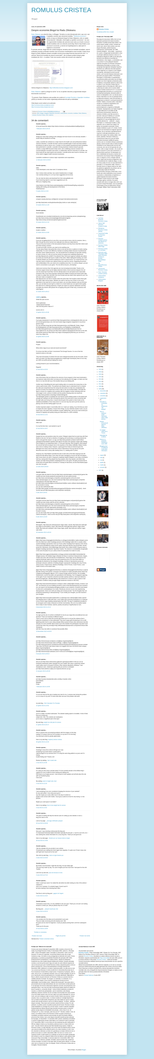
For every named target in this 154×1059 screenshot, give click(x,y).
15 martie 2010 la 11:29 (42, 205)
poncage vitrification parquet (55, 821)
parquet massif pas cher (51, 909)
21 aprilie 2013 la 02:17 (42, 724)
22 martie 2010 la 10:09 (42, 232)
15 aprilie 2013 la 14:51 (42, 705)
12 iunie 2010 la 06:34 (42, 466)
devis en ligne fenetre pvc (56, 855)
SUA (47, 115)
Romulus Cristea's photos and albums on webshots (102, 241)
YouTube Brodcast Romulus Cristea (103, 219)
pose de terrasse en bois (55, 872)
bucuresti (57, 113)
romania (34, 115)
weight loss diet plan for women (52, 722)
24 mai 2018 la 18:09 (42, 928)
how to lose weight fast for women (56, 805)
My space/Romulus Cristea (102, 265)
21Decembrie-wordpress (102, 276)
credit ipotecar (63, 113)
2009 (100, 386)
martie (102, 465)
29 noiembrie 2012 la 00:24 (43, 532)
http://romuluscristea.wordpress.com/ (42, 105)
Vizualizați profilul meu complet (105, 32)
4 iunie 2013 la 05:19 (42, 911)
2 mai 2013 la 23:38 (41, 762)
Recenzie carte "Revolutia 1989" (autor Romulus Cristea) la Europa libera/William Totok (103, 257)
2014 (100, 379)
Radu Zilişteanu (36, 34)
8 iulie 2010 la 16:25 (41, 517)
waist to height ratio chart (50, 781)
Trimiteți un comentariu (40, 932)
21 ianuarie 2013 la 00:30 (43, 671)
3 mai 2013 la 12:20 (41, 783)
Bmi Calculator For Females (52, 703)
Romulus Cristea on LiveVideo (103, 249)
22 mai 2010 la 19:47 (42, 428)
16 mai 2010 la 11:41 (42, 414)
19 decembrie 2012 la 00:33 (44, 631)
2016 (100, 374)
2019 (100, 369)
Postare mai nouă (37, 936)
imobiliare (75, 113)
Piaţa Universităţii (105, 958)
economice (82, 36)
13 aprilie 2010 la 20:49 (42, 312)
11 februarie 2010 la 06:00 (43, 160)
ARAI (38, 113)
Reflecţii (76, 36)
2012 (100, 384)
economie (70, 113)
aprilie (102, 462)
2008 (100, 389)
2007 (100, 470)
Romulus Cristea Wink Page (103, 245)
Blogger (84, 1049)
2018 (100, 372)
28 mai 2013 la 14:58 (42, 840)
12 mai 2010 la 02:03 (42, 369)
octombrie (103, 396)
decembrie (103, 391)
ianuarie (102, 467)
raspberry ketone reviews (55, 739)
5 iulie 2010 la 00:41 (41, 492)
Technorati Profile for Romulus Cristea (103, 235)
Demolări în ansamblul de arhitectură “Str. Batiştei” (103, 405)
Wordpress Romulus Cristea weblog (103, 230)
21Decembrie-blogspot (102, 280)
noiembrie (103, 393)
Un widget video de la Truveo (103, 431)
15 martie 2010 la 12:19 (42, 222)
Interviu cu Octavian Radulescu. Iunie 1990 (104, 442)
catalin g (38, 297)
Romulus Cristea (41, 115)
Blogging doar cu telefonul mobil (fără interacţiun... (104, 449)
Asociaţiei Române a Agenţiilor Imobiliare (77, 97)
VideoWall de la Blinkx (103, 436)
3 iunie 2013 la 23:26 (42, 896)
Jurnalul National (88, 975)
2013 (100, 381)
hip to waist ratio (52, 760)
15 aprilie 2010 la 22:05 (42, 336)
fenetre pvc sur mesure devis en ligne (59, 838)
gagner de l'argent (58, 893)
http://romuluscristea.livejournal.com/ (42, 107)
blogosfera (51, 113)
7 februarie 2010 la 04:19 (43, 128)
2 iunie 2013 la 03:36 (42, 857)
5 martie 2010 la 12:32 (42, 191)
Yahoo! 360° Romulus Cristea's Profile (102, 225)
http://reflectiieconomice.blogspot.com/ (61, 88)
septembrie (103, 398)
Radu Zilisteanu (82, 113)
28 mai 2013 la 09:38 (42, 823)
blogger (42, 113)
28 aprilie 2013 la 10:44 (42, 742)
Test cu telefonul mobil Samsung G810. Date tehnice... (104, 415)
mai (101, 460)
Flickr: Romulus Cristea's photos (102, 272)
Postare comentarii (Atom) (46, 939)
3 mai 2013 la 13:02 (41, 807)
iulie (101, 457)
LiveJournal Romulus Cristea (103, 269)
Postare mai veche (85, 936)
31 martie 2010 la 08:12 (42, 291)
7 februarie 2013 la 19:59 (43, 686)
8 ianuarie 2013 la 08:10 (42, 653)
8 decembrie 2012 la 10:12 (43, 607)
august (102, 455)
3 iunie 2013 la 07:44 (42, 875)
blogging (46, 113)
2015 (100, 376)
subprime (51, 115)
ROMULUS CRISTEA (61, 10)
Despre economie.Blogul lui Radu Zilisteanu (104, 424)
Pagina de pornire (61, 936)
